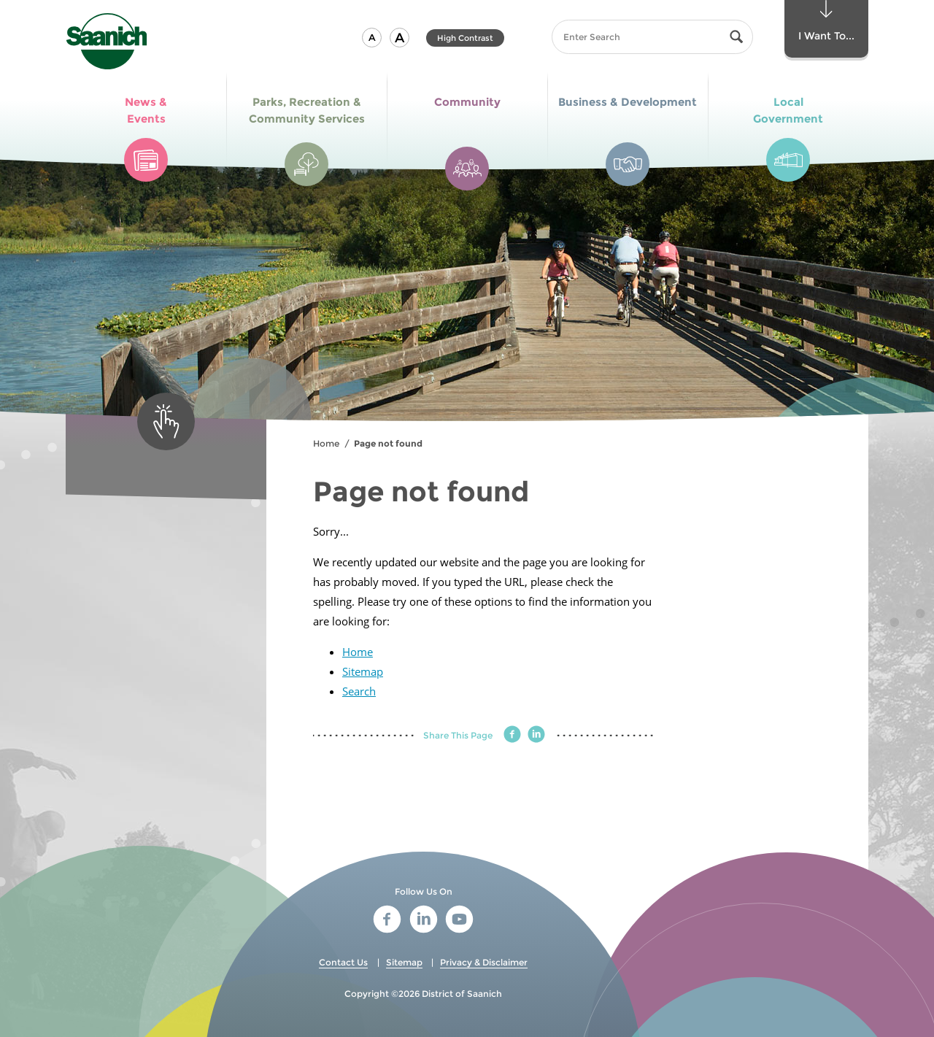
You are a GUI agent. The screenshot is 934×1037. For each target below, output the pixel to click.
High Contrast (465, 38)
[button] (372, 37)
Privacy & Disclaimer (484, 962)
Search (359, 691)
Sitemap (362, 671)
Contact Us (343, 962)
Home (326, 443)
